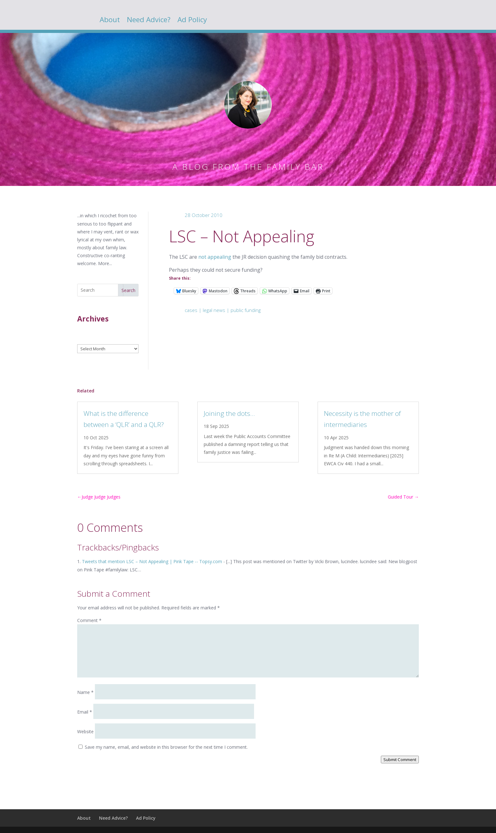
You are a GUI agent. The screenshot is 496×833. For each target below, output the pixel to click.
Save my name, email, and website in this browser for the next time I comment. (166, 747)
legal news (214, 310)
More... (105, 263)
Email (84, 712)
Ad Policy (192, 20)
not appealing (214, 256)
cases (191, 310)
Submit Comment (399, 759)
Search (128, 290)
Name (85, 692)
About (110, 20)
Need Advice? (148, 20)
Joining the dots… (229, 413)
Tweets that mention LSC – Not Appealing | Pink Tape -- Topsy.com (152, 561)
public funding (246, 310)
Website (85, 731)
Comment (89, 620)
